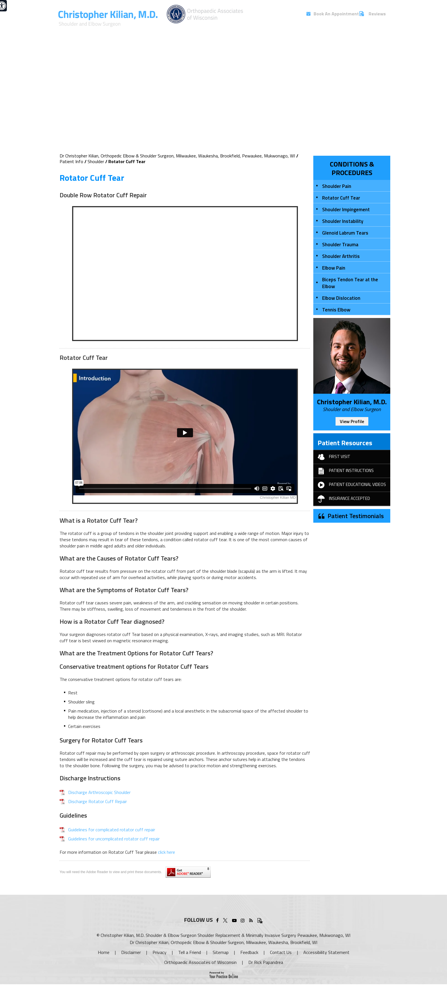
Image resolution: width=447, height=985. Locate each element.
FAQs (350, 30)
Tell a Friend (189, 952)
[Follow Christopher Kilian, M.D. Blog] (251, 919)
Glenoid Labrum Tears (345, 233)
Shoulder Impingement (346, 209)
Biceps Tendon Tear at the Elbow (350, 283)
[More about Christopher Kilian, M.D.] (108, 19)
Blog (334, 30)
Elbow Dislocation (341, 298)
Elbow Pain (333, 268)
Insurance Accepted (341, 499)
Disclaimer (131, 952)
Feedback (249, 952)
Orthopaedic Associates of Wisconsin (200, 962)
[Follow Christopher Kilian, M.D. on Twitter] (225, 919)
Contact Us (374, 30)
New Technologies (283, 30)
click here (166, 852)
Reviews (377, 13)
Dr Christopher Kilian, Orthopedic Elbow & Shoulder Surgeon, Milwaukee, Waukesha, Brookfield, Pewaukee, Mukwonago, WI (177, 155)
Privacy (159, 952)
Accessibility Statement (326, 952)
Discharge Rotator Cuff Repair (97, 801)
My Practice (190, 30)
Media (316, 30)
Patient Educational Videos (349, 485)
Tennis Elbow (336, 309)
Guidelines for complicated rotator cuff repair (111, 829)
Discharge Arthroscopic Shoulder (99, 792)
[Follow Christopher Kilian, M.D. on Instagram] (242, 919)
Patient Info (243, 30)
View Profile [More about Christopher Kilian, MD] (352, 421)
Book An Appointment (331, 13)
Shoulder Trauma (340, 244)
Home (103, 952)
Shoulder (96, 161)
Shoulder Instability (342, 221)
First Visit (331, 457)
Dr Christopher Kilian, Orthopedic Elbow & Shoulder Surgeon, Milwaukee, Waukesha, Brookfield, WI (223, 942)
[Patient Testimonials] (259, 919)
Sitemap (221, 952)
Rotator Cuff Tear (341, 198)
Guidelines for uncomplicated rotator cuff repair (114, 838)
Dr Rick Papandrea (265, 962)
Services (216, 30)
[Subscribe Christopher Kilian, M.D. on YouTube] (234, 919)
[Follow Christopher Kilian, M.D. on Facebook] (217, 919)
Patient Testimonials (356, 516)
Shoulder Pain (336, 186)
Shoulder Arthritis (341, 256)
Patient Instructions (343, 471)
